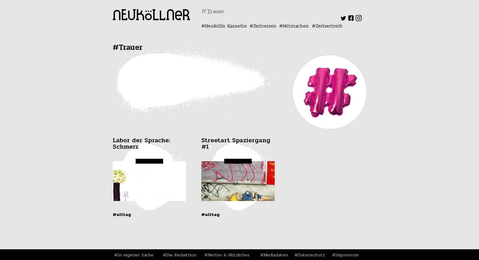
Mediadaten (276, 254)
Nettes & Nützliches (229, 254)
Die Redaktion (181, 254)
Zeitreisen (264, 26)
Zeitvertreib (329, 26)
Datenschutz (311, 254)
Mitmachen (296, 26)
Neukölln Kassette (226, 26)
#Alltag (122, 214)
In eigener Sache (136, 254)
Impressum (347, 254)
